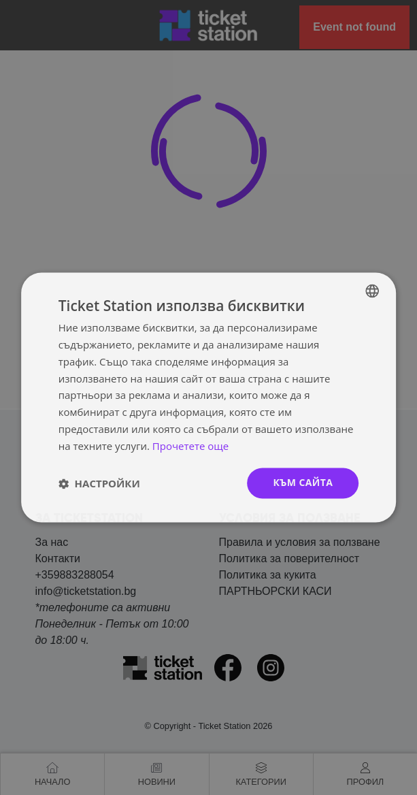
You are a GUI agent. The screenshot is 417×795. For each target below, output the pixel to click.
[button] (99, 483)
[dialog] (209, 397)
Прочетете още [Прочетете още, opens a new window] (190, 446)
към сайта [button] (303, 482)
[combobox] (372, 290)
